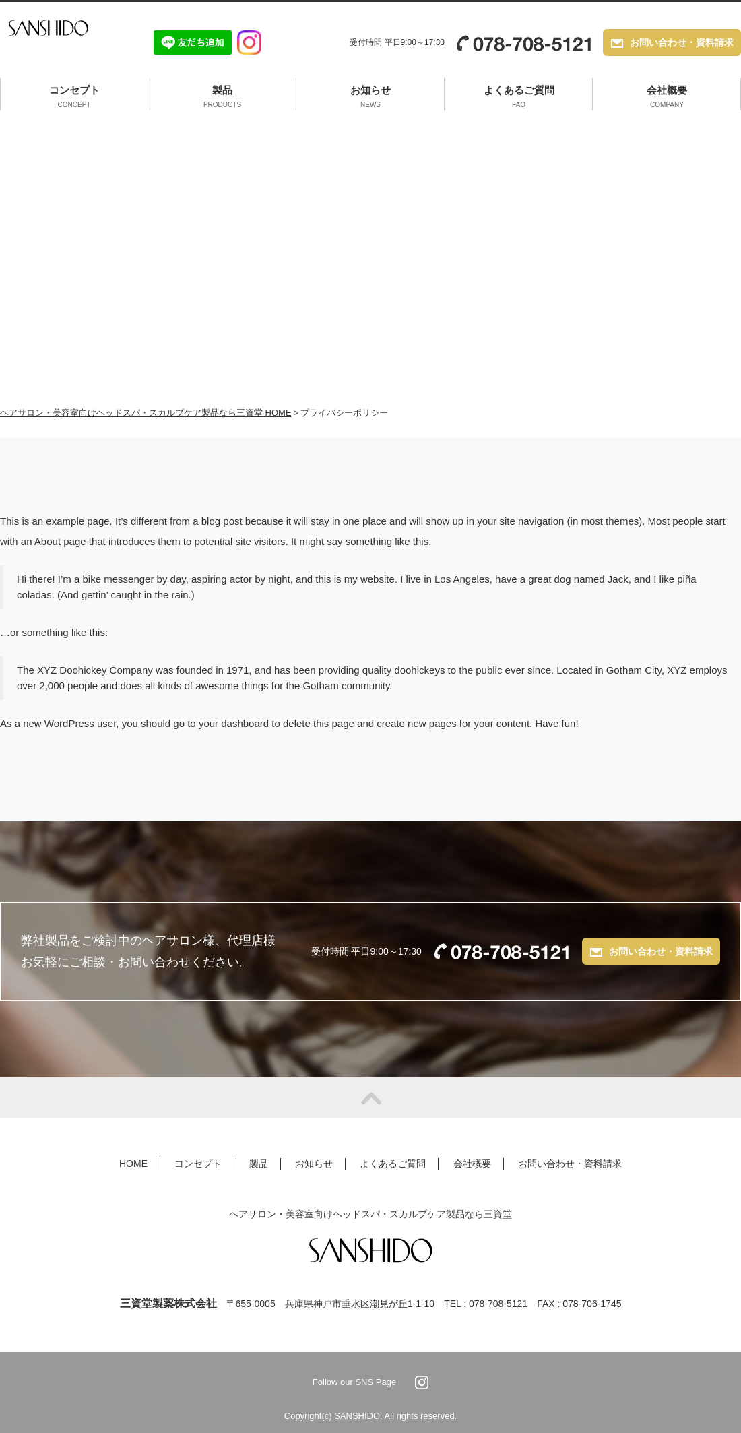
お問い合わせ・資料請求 (682, 43)
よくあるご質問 (519, 98)
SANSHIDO (62, 42)
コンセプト (74, 98)
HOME (133, 1163)
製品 (222, 98)
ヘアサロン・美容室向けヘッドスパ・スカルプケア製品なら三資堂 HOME (146, 413)
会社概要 (667, 98)
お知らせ (370, 98)
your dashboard (234, 723)
